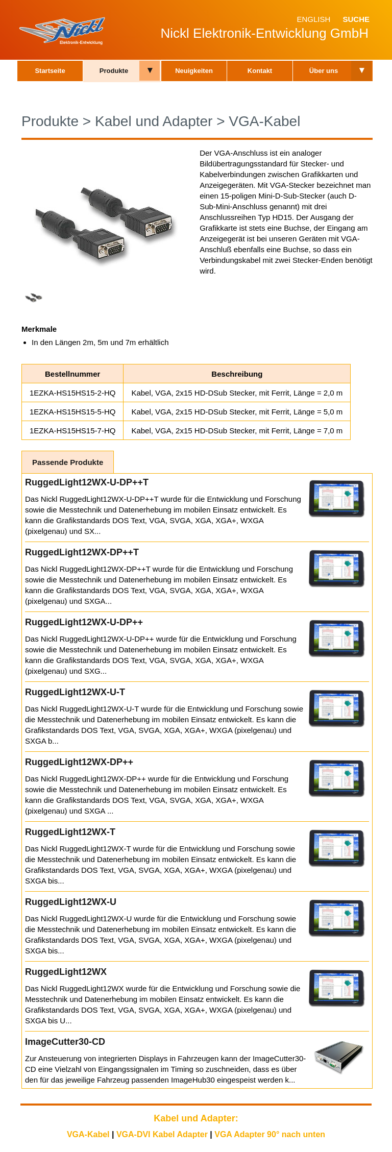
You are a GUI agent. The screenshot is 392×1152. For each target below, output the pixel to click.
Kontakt (260, 71)
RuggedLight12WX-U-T (75, 692)
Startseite (50, 71)
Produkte (114, 71)
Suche (356, 19)
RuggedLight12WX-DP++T (82, 552)
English (313, 19)
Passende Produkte (67, 462)
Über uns (323, 71)
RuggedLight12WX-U (70, 902)
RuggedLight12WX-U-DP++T (87, 482)
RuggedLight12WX (66, 972)
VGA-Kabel (264, 121)
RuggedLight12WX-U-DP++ (84, 622)
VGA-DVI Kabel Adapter (162, 1134)
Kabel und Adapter (153, 121)
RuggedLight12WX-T (70, 832)
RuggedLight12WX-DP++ (79, 762)
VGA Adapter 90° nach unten (269, 1134)
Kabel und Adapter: (196, 1118)
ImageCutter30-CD (65, 1042)
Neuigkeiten (194, 71)
